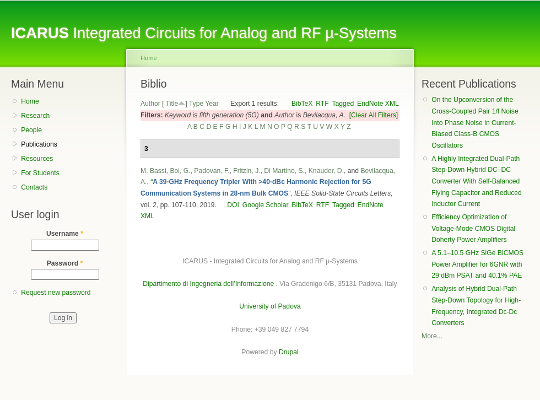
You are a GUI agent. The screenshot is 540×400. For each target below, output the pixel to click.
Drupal (289, 352)
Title (172, 103)
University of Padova (269, 306)
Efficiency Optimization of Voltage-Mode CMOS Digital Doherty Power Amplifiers (473, 228)
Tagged (343, 103)
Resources (37, 159)
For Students (40, 173)
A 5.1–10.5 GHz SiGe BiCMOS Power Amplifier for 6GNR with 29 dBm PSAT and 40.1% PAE (477, 264)
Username (64, 233)
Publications (39, 144)
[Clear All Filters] (373, 115)
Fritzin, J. (246, 171)
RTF (322, 103)
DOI (233, 205)
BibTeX (302, 103)
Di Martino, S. (284, 171)
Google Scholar (265, 205)
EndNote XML (378, 103)
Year (212, 103)
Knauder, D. (326, 171)
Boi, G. (180, 171)
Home (30, 101)
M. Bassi (153, 171)
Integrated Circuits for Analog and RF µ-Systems (204, 32)
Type (196, 103)
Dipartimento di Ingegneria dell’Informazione (208, 284)
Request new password (55, 292)
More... (432, 336)
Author (150, 103)
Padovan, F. (211, 171)
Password (65, 263)
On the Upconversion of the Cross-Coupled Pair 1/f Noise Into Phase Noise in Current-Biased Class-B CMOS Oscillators (474, 122)
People (31, 130)
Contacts (34, 187)
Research (35, 116)
